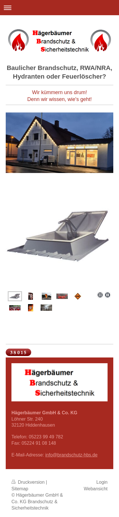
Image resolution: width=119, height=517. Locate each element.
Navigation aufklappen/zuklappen (59, 7)
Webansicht (96, 488)
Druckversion (28, 482)
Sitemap (19, 488)
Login (102, 482)
